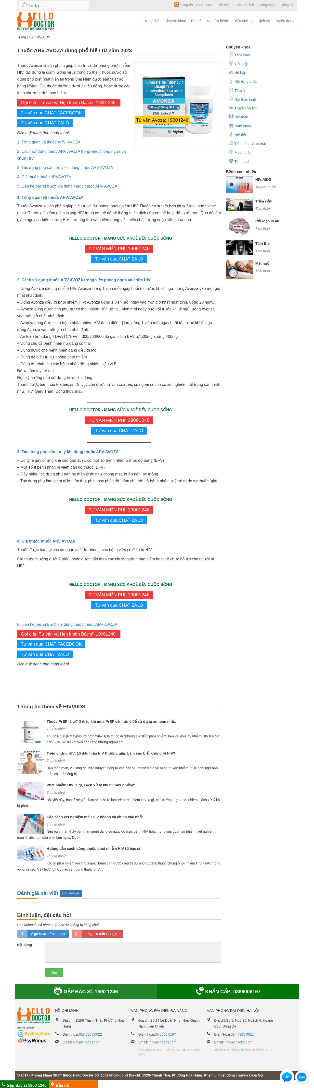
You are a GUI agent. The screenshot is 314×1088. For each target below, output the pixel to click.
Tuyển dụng (284, 21)
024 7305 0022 (242, 1034)
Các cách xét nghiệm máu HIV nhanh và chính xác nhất (95, 817)
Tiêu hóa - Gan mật (247, 143)
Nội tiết (237, 134)
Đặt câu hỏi (245, 5)
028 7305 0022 (90, 1034)
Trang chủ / (26, 37)
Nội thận (238, 116)
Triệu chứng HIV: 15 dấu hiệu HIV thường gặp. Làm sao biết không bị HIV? (111, 753)
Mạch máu (240, 152)
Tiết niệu (238, 63)
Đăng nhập (267, 5)
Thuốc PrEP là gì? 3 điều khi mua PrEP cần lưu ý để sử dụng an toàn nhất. (111, 721)
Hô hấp (237, 72)
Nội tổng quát (242, 81)
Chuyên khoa (175, 21)
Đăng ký (287, 5)
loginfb (43, 933)
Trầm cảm (263, 201)
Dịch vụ (264, 21)
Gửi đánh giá (70, 893)
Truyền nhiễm (57, 729)
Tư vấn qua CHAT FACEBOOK (51, 112)
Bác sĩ (196, 21)
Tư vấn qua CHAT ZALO (45, 122)
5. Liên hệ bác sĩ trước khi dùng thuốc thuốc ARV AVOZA (67, 186)
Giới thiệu (224, 5)
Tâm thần (239, 54)
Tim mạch (239, 161)
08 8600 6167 (165, 1034)
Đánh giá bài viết (38, 893)
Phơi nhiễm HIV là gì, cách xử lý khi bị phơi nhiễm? (91, 785)
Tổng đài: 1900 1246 (193, 4)
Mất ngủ (262, 263)
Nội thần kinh (242, 99)
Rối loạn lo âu (267, 221)
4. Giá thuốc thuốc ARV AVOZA (46, 541)
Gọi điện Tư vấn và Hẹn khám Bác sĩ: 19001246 (69, 102)
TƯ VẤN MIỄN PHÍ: (119, 248)
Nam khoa (239, 125)
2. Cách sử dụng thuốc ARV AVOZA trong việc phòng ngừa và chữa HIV (83, 280)
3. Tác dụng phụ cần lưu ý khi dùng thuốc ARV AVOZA (65, 168)
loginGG (97, 933)
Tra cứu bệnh (217, 21)
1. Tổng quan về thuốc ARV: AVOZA (48, 142)
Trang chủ (151, 21)
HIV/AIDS (43, 37)
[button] (287, 1078)
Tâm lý (237, 90)
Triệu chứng (243, 21)
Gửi (54, 972)
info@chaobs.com (86, 1042)
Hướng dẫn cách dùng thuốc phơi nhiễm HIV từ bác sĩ (93, 848)
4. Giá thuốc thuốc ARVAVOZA (44, 177)
